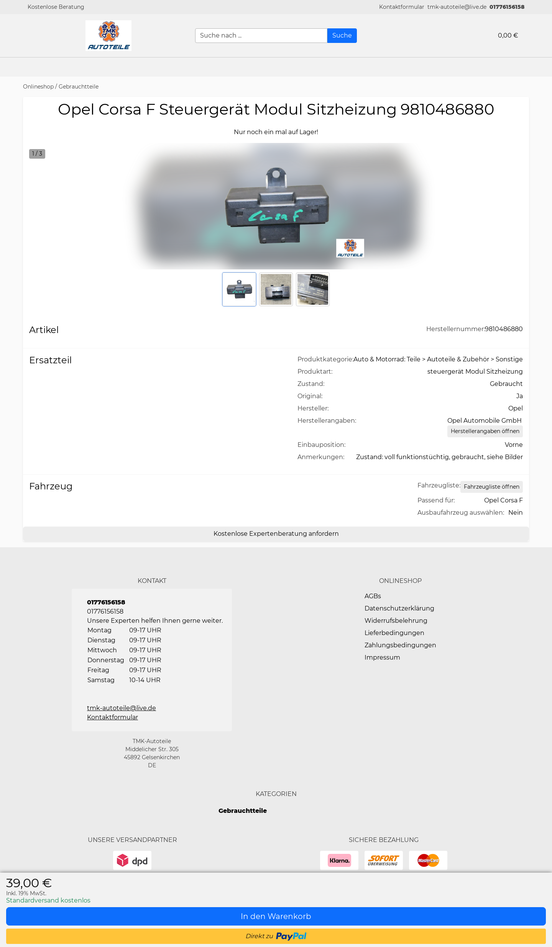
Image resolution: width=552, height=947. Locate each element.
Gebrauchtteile (79, 86)
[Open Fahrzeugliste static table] (491, 487)
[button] (401, 7)
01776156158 (507, 6)
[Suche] (342, 35)
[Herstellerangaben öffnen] (485, 431)
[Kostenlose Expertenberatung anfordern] (276, 534)
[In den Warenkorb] (276, 916)
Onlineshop (38, 86)
